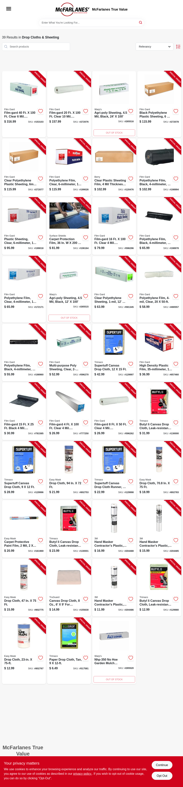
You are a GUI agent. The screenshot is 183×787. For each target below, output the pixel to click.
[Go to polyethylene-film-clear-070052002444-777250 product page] (69, 411)
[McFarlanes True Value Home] (72, 9)
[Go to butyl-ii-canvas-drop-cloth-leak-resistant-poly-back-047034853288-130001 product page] (69, 529)
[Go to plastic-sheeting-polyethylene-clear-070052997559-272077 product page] (24, 167)
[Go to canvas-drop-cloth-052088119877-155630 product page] (69, 587)
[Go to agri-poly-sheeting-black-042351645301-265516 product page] (114, 104)
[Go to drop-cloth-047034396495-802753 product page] (69, 470)
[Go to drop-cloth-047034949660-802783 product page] (159, 470)
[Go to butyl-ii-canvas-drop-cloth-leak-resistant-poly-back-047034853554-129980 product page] (159, 587)
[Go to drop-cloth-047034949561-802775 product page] (24, 587)
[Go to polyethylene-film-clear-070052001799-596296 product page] (114, 226)
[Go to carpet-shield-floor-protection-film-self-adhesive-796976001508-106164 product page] (69, 226)
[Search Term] (91, 22)
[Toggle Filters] (178, 47)
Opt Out (162, 775)
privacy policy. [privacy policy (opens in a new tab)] (82, 773)
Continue (162, 765)
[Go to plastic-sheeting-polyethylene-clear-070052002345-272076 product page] (69, 104)
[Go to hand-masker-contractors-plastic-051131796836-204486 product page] (114, 587)
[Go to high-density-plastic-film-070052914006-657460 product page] (159, 352)
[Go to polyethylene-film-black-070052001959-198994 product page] (159, 167)
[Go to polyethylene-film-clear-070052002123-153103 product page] (24, 104)
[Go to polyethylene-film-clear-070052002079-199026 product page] (69, 167)
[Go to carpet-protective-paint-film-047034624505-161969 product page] (24, 529)
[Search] (141, 22)
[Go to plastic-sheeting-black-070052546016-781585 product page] (24, 411)
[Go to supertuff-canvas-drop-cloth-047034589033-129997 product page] (114, 352)
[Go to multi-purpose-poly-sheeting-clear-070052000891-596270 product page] (69, 352)
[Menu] (8, 8)
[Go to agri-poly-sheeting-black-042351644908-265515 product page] (69, 289)
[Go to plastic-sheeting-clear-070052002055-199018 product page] (24, 226)
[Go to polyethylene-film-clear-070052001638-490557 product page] (159, 289)
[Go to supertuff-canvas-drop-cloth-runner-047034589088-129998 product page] (114, 470)
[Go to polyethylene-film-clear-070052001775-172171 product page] (24, 289)
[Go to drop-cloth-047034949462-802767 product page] (24, 651)
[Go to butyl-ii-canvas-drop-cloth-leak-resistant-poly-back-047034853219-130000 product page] (159, 411)
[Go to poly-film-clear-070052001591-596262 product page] (114, 411)
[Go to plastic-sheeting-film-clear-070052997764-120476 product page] (114, 167)
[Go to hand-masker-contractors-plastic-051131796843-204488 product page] (114, 529)
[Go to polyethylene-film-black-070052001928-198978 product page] (159, 226)
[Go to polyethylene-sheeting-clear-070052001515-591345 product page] (114, 289)
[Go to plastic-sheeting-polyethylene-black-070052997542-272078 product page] (159, 104)
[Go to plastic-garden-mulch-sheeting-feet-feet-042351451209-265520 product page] (114, 651)
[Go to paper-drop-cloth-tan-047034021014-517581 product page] (69, 651)
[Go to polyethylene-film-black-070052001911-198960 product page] (24, 352)
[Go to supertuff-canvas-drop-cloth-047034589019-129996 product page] (24, 470)
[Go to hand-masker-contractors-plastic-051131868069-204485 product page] (159, 529)
